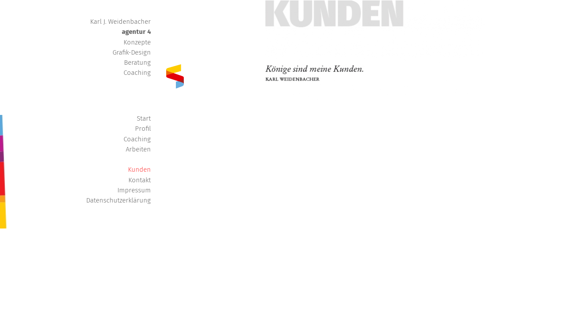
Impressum (134, 190)
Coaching (137, 139)
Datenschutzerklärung (118, 200)
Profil (143, 129)
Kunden (139, 169)
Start (144, 118)
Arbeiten (138, 149)
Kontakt (139, 180)
